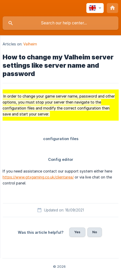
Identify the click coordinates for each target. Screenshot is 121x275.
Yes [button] (77, 232)
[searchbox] (60, 23)
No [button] (94, 232)
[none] (95, 8)
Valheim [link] (30, 44)
